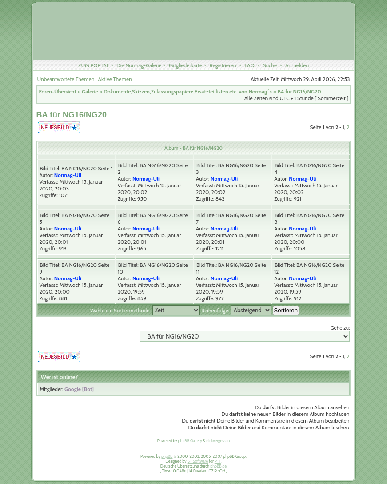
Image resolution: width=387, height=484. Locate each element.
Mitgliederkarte (185, 65)
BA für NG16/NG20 (299, 91)
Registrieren (223, 65)
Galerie (90, 91)
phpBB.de (218, 466)
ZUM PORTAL (93, 65)
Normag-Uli (67, 175)
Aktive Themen (115, 79)
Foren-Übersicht (57, 91)
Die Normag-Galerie (138, 65)
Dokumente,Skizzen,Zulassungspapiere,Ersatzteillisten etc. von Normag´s (188, 91)
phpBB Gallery (190, 440)
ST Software (198, 461)
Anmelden (297, 65)
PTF (218, 461)
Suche (270, 65)
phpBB (166, 456)
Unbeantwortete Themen (66, 79)
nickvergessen (218, 440)
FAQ (249, 65)
